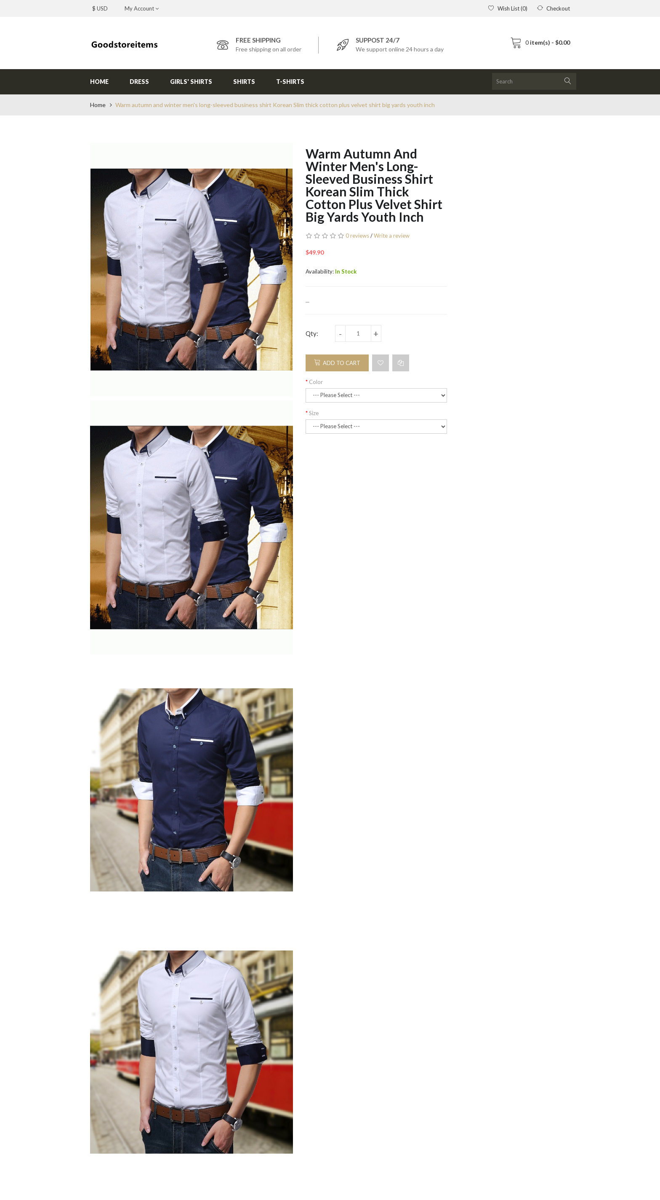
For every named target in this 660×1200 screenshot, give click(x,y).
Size (314, 413)
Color (316, 382)
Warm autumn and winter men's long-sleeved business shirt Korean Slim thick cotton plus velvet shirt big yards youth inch (275, 104)
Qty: (312, 333)
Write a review (392, 235)
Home (98, 104)
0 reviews (357, 235)
